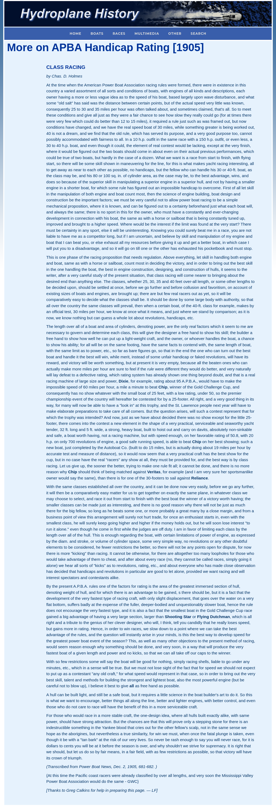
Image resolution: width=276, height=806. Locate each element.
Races (119, 33)
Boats (97, 33)
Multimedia (146, 33)
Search (198, 33)
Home (75, 33)
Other (174, 33)
